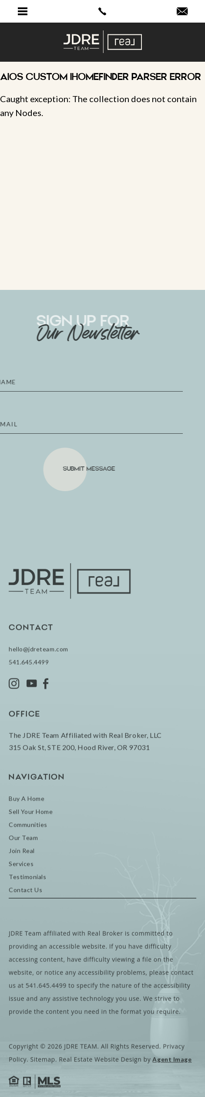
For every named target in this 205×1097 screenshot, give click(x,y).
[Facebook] (46, 708)
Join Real (22, 875)
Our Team (23, 862)
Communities (28, 849)
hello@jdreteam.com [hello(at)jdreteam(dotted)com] (38, 673)
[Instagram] (14, 708)
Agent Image (172, 1083)
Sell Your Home (31, 836)
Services (21, 888)
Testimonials (27, 901)
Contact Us (25, 914)
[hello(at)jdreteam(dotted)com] (182, 12)
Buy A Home (26, 823)
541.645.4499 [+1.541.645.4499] (29, 686)
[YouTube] (32, 708)
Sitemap (42, 1084)
